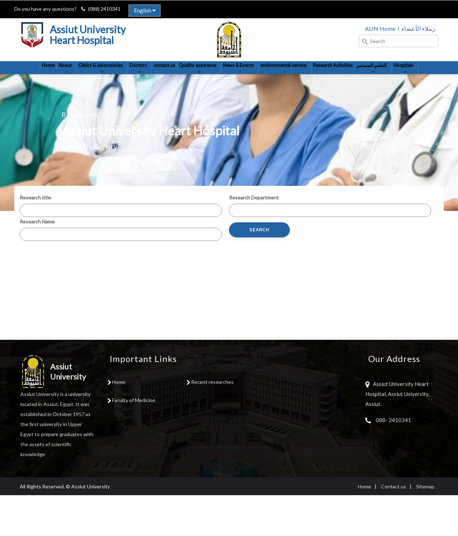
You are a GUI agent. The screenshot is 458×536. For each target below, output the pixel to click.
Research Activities (401, 74)
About (62, 78)
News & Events (283, 78)
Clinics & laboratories (107, 78)
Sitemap (425, 527)
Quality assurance (232, 78)
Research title (35, 238)
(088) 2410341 (104, 9)
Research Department (254, 238)
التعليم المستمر (211, 105)
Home (39, 74)
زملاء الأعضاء (418, 28)
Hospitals (252, 105)
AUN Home (380, 28)
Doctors (155, 78)
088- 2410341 (393, 461)
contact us (187, 74)
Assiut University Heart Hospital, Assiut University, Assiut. (397, 434)
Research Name (37, 262)
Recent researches (212, 423)
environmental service (340, 78)
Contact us (393, 527)
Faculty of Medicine (133, 441)
